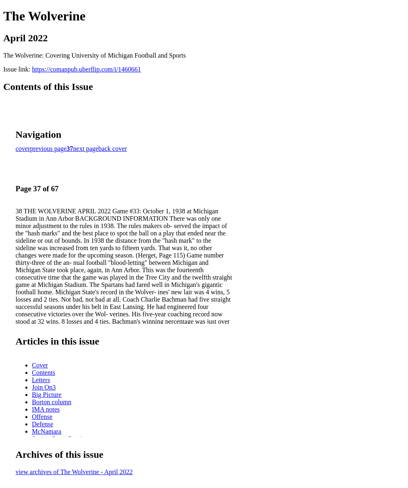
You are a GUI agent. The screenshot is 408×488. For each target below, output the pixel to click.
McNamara (46, 431)
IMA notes (46, 409)
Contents (43, 372)
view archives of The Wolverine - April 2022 (74, 471)
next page (86, 148)
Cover (40, 365)
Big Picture (46, 394)
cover (23, 148)
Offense (42, 416)
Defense (42, 424)
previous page (48, 148)
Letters (41, 379)
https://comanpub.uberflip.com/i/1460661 (86, 69)
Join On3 (44, 387)
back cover (113, 148)
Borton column (51, 401)
